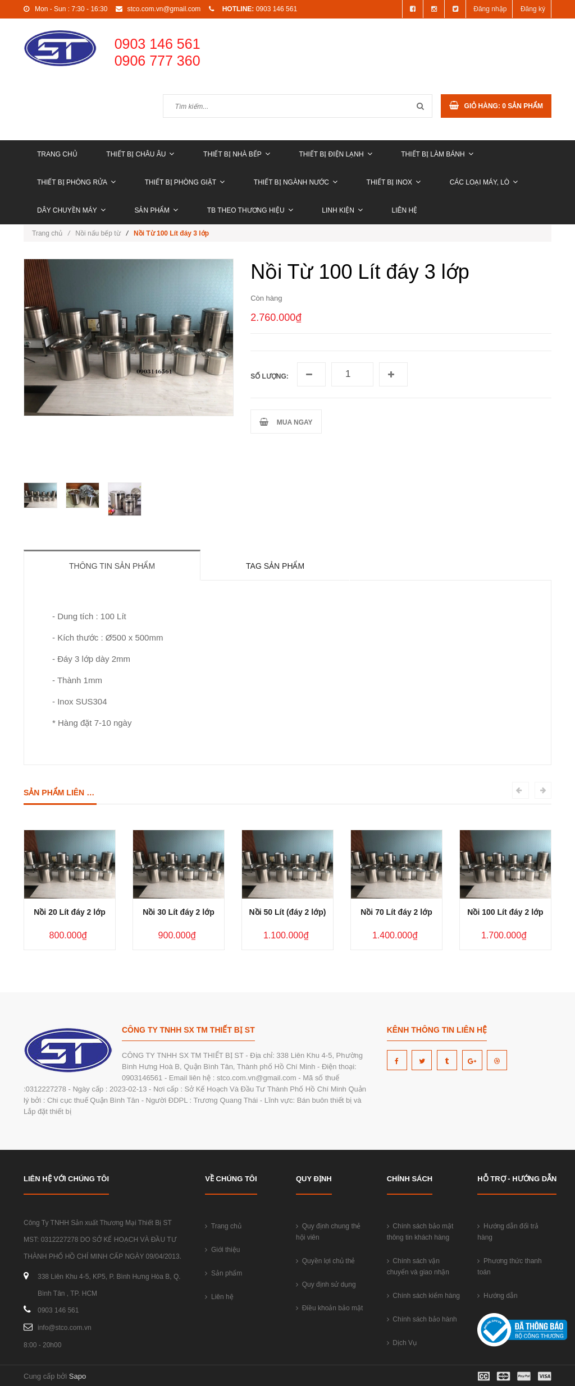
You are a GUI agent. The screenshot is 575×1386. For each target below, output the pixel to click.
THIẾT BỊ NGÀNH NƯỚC (295, 182)
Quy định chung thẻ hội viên (328, 1231)
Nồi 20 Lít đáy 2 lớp (69, 912)
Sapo (77, 1376)
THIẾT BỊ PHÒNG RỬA (76, 182)
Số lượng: (269, 376)
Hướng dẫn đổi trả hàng (508, 1231)
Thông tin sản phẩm (112, 565)
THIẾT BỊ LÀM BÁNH (437, 154)
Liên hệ (405, 210)
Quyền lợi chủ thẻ (325, 1261)
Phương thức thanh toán (509, 1266)
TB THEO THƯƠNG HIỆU (250, 210)
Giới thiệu (222, 1250)
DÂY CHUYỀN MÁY (71, 210)
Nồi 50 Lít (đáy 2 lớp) (287, 912)
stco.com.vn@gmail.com (163, 9)
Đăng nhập (489, 9)
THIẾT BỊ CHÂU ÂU (140, 154)
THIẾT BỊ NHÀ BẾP (236, 154)
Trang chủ (57, 154)
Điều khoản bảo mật (329, 1308)
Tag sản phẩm (275, 565)
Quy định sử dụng (326, 1284)
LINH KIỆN (342, 210)
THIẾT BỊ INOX (394, 182)
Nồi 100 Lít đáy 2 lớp (505, 912)
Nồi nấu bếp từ (97, 233)
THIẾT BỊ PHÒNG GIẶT (185, 182)
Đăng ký (533, 9)
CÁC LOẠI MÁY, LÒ (484, 182)
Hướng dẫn (497, 1296)
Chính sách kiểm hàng (423, 1296)
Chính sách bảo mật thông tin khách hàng (420, 1231)
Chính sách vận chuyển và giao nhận (418, 1266)
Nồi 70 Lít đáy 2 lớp (396, 912)
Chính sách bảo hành (422, 1319)
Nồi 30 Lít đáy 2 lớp (178, 912)
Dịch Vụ (402, 1343)
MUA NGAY (285, 422)
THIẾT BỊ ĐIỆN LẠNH (335, 154)
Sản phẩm (156, 210)
